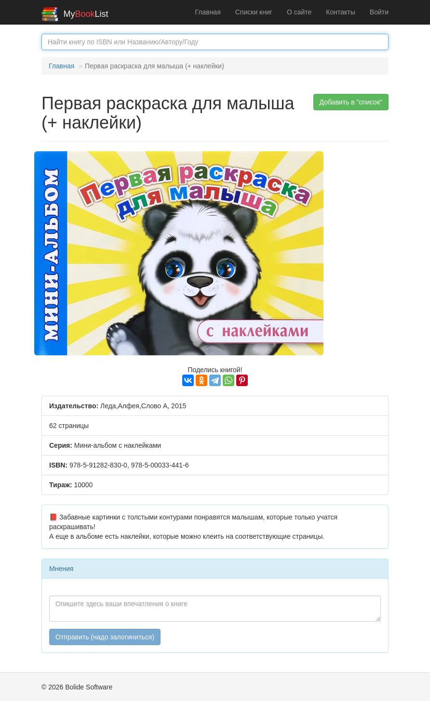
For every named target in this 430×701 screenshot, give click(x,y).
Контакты (340, 12)
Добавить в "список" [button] (351, 102)
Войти (379, 12)
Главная (207, 12)
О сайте (299, 12)
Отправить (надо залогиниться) (104, 637)
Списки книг (253, 12)
